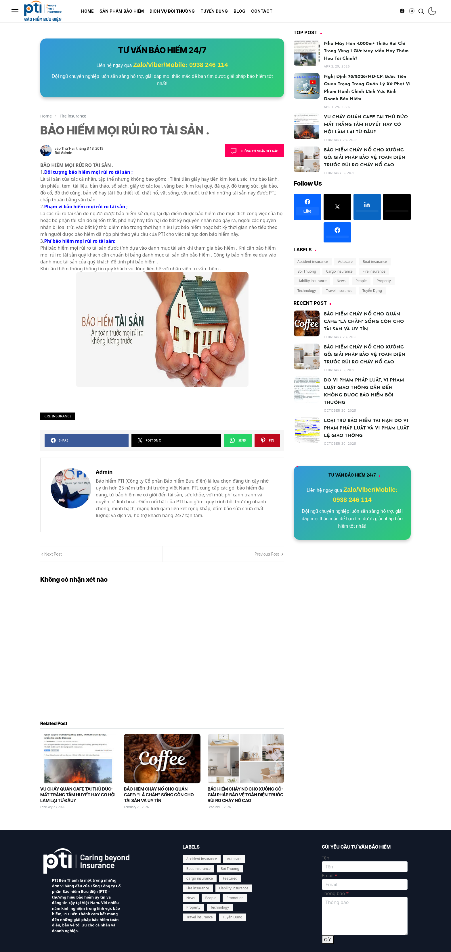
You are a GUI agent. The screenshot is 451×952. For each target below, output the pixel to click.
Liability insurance (311, 280)
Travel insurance (339, 290)
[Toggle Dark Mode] (432, 11)
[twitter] (397, 207)
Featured (230, 835)
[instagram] (412, 11)
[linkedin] (367, 207)
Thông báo (335, 850)
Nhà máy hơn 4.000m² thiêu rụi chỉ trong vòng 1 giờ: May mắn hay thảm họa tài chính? (366, 51)
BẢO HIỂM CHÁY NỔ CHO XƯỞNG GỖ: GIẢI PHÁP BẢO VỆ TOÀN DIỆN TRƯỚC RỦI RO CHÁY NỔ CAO (245, 752)
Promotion (235, 854)
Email (329, 833)
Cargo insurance (339, 271)
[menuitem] (87, 11)
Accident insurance (312, 261)
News (341, 280)
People (361, 280)
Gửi (328, 897)
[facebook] (402, 11)
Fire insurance (57, 416)
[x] (337, 207)
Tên (326, 815)
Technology (306, 290)
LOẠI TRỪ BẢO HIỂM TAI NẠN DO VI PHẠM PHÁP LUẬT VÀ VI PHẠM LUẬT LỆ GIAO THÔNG (366, 428)
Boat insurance (375, 261)
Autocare (345, 261)
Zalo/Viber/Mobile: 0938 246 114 (180, 64)
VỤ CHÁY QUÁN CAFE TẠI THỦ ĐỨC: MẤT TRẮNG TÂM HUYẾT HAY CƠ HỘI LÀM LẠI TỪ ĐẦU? (77, 752)
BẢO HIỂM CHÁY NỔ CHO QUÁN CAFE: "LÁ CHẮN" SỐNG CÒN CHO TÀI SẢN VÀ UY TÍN (159, 752)
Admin (66, 152)
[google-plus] (307, 232)
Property (384, 280)
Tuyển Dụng (372, 290)
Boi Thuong (306, 271)
